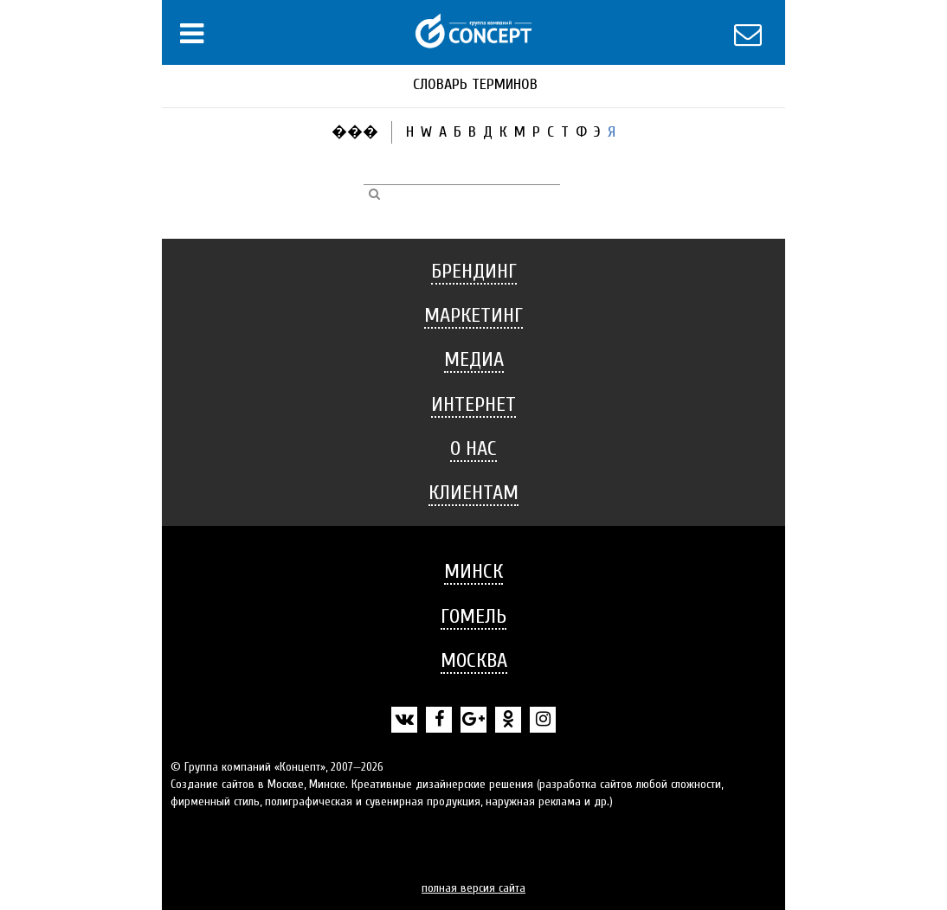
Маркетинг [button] (473, 315)
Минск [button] (473, 571)
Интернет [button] (473, 404)
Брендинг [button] (474, 271)
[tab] (473, 272)
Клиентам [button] (473, 492)
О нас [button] (473, 448)
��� (355, 132)
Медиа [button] (474, 359)
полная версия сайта (473, 888)
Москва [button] (474, 660)
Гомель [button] (473, 616)
